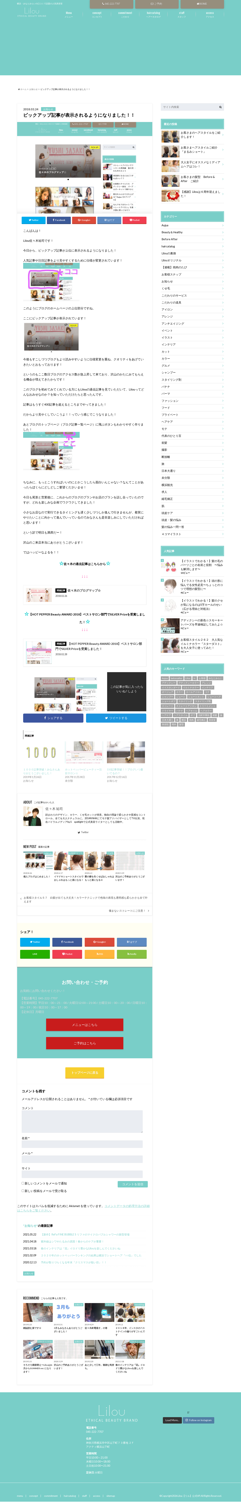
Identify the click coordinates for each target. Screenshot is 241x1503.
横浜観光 (167, 482)
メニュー (69, 14)
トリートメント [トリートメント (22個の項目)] (207, 703)
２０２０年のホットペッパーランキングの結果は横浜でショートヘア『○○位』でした (91, 1256)
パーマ (165, 392)
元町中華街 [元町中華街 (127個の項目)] (204, 712)
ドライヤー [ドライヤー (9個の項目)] (167, 707)
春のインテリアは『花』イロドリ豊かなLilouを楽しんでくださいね (80, 1249)
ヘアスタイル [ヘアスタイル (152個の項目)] (181, 712)
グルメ (165, 364)
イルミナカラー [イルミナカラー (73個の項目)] (191, 684)
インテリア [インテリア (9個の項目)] (207, 684)
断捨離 (165, 455)
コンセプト (97, 14)
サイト (26, 1169)
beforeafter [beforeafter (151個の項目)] (176, 675)
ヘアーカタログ (153, 14)
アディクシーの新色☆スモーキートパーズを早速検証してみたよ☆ (202, 619)
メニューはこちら (84, 1025)
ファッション (169, 399)
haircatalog (168, 246)
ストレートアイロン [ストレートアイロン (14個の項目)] (186, 703)
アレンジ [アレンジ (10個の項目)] (206, 680)
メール (27, 1154)
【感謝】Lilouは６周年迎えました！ (190, 194)
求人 (164, 489)
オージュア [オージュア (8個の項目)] (167, 689)
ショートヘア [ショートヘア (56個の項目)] (214, 693)
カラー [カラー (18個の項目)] (179, 689)
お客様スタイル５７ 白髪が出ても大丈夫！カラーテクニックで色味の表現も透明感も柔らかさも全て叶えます (86, 900)
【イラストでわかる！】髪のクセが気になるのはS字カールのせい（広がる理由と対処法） (202, 602)
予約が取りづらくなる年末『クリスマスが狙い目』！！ (74, 1263)
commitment (50, 1497)
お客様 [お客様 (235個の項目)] (202, 675)
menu (20, 1497)
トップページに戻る (84, 1073)
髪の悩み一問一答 (172, 524)
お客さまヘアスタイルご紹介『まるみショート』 (191, 150)
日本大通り (168, 468)
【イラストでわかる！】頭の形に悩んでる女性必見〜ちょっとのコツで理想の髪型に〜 (202, 582)
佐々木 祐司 (54, 809)
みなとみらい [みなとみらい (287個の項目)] (215, 675)
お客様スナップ (171, 273)
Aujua (165, 225)
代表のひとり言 (171, 434)
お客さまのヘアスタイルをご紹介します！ (191, 135)
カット (165, 350)
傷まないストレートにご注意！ (127, 911)
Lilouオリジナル (171, 260)
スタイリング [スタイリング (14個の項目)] (185, 698)
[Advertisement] (120, 49)
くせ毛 (165, 287)
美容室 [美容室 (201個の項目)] (212, 717)
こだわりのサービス (173, 294)
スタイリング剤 (171, 378)
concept (33, 1497)
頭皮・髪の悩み (171, 517)
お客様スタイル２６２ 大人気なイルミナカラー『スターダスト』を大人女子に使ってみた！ (202, 641)
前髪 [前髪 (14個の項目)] (215, 712)
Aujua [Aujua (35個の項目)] (165, 675)
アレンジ (167, 315)
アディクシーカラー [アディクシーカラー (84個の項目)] (188, 680)
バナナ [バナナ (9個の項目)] (179, 707)
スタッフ (182, 14)
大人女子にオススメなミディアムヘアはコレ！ (191, 165)
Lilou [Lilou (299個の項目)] (187, 675)
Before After (170, 239)
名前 (26, 1139)
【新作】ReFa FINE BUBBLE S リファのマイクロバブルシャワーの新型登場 (85, 1235)
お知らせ (30, 1226)
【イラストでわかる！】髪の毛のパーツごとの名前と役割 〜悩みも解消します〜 (202, 562)
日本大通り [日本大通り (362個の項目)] (167, 717)
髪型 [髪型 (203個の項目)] (181, 721)
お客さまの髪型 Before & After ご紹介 (192, 179)
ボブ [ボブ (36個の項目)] (193, 712)
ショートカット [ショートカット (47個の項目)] (196, 693)
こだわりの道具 (171, 301)
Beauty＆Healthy (172, 232)
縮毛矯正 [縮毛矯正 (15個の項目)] (201, 717)
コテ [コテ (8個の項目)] (207, 689)
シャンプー (168, 371)
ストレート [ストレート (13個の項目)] (167, 703)
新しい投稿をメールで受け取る (46, 1192)
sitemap (110, 1497)
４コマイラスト (171, 531)
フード (165, 406)
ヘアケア (167, 420)
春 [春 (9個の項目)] (177, 717)
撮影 (164, 448)
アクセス (210, 14)
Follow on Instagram (198, 1421)
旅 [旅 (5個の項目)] (221, 712)
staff (83, 1497)
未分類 (165, 475)
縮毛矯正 (167, 496)
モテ (164, 427)
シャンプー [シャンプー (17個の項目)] (167, 693)
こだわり (125, 14)
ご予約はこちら (85, 1044)
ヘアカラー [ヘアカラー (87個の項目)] (206, 707)
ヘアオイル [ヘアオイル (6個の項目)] (191, 707)
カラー (165, 357)
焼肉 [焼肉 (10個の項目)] (191, 717)
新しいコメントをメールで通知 (46, 1184)
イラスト (167, 336)
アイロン (167, 308)
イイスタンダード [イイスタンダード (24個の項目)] (171, 684)
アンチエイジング (172, 322)
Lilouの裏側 (168, 253)
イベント (167, 329)
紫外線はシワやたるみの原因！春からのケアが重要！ (72, 1242)
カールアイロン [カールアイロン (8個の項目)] (194, 689)
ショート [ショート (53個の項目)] (180, 693)
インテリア (168, 343)
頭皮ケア (167, 510)
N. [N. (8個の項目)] (195, 675)
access (95, 1497)
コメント (28, 1109)
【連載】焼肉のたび (173, 266)
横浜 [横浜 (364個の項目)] (184, 717)
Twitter (83, 832)
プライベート (169, 413)
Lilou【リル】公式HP (189, 1497)
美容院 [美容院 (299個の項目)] (165, 721)
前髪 (164, 441)
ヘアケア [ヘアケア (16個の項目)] (166, 712)
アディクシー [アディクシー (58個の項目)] (168, 680)
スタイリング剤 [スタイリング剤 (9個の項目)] (203, 698)
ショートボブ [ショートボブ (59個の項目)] (168, 698)
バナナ (165, 385)
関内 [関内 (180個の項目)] (174, 721)
